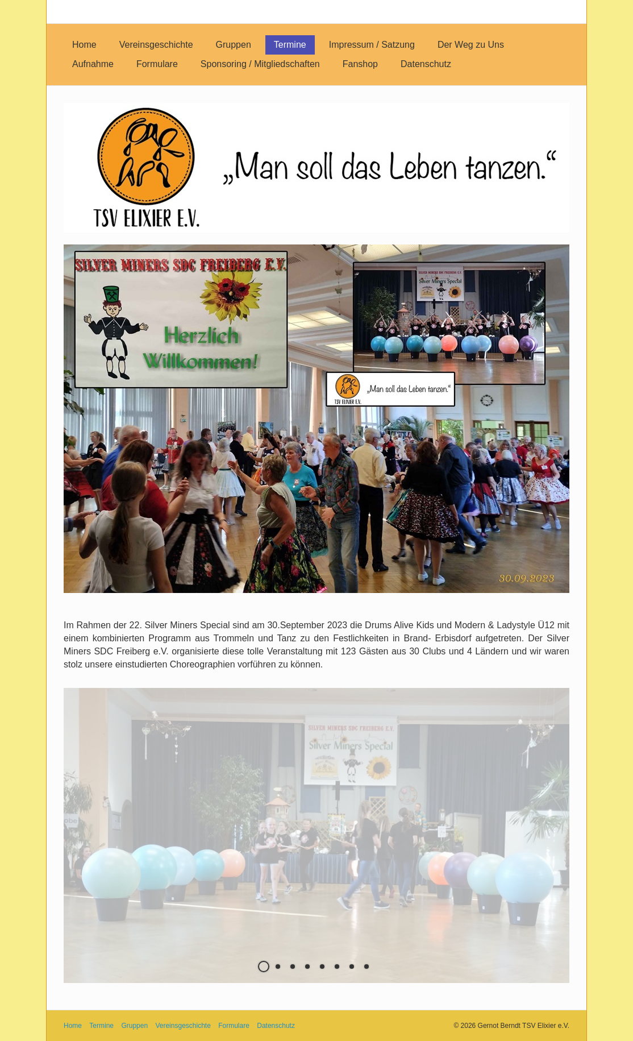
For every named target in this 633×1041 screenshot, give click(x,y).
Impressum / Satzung (372, 44)
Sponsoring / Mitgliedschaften (260, 64)
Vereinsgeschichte (156, 44)
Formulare (157, 64)
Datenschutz (426, 64)
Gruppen (233, 44)
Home (84, 44)
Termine (290, 44)
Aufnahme (93, 64)
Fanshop (360, 64)
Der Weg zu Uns (471, 44)
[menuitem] (84, 45)
